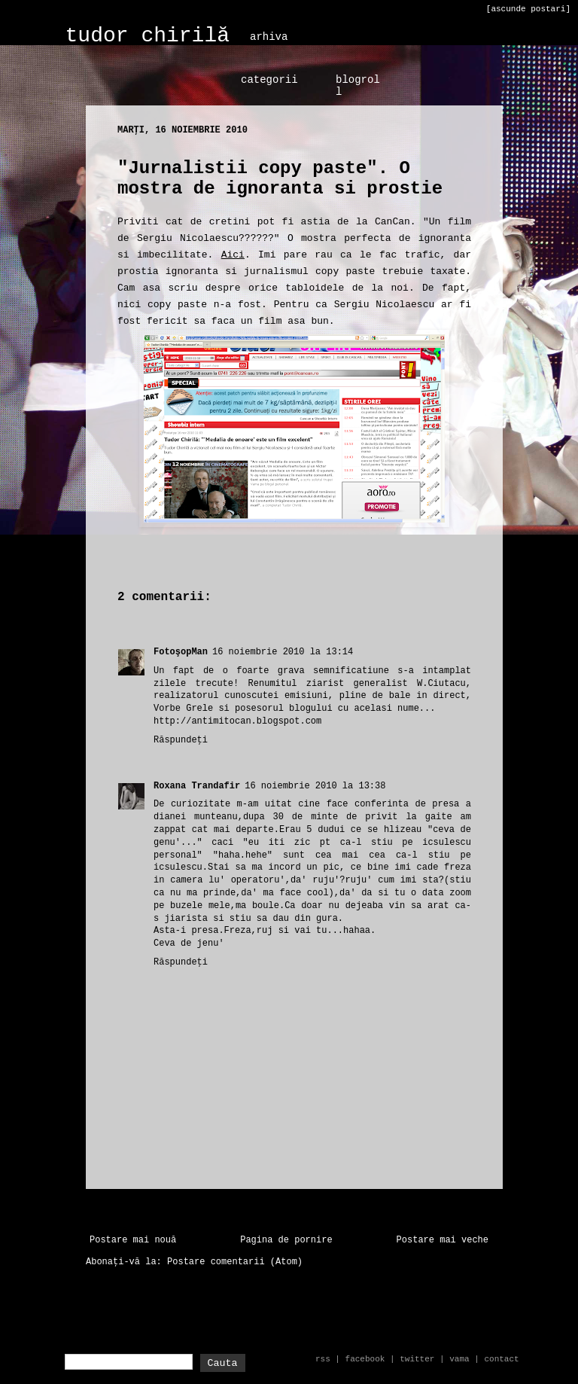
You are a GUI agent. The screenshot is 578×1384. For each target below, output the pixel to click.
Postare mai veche (442, 1240)
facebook (365, 1359)
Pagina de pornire (286, 1240)
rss (322, 1359)
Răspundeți (181, 740)
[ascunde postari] (528, 9)
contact (501, 1359)
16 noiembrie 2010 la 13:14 (282, 652)
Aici (233, 255)
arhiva (268, 37)
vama (459, 1359)
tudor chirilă (147, 35)
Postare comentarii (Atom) (235, 1262)
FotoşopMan (181, 652)
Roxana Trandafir (197, 786)
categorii (269, 80)
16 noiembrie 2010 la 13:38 (315, 786)
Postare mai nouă (133, 1240)
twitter (417, 1359)
